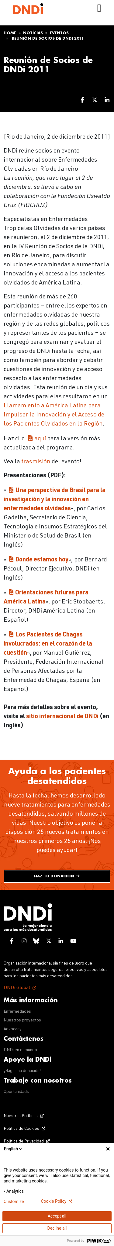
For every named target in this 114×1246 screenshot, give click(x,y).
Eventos (59, 33)
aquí (40, 439)
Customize (14, 1201)
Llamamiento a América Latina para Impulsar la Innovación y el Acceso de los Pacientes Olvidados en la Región (54, 415)
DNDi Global (17, 988)
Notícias (33, 33)
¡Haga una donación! (22, 1071)
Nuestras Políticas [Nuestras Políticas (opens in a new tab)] (21, 1116)
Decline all (57, 1228)
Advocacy (13, 1029)
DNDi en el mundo (20, 1050)
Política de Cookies (21, 1129)
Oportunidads (16, 1092)
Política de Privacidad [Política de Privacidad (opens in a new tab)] (24, 1141)
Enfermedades (17, 1012)
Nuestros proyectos (22, 1020)
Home (10, 33)
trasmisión (35, 462)
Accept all (57, 1216)
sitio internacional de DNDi (62, 717)
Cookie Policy (53, 1201)
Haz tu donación (57, 876)
